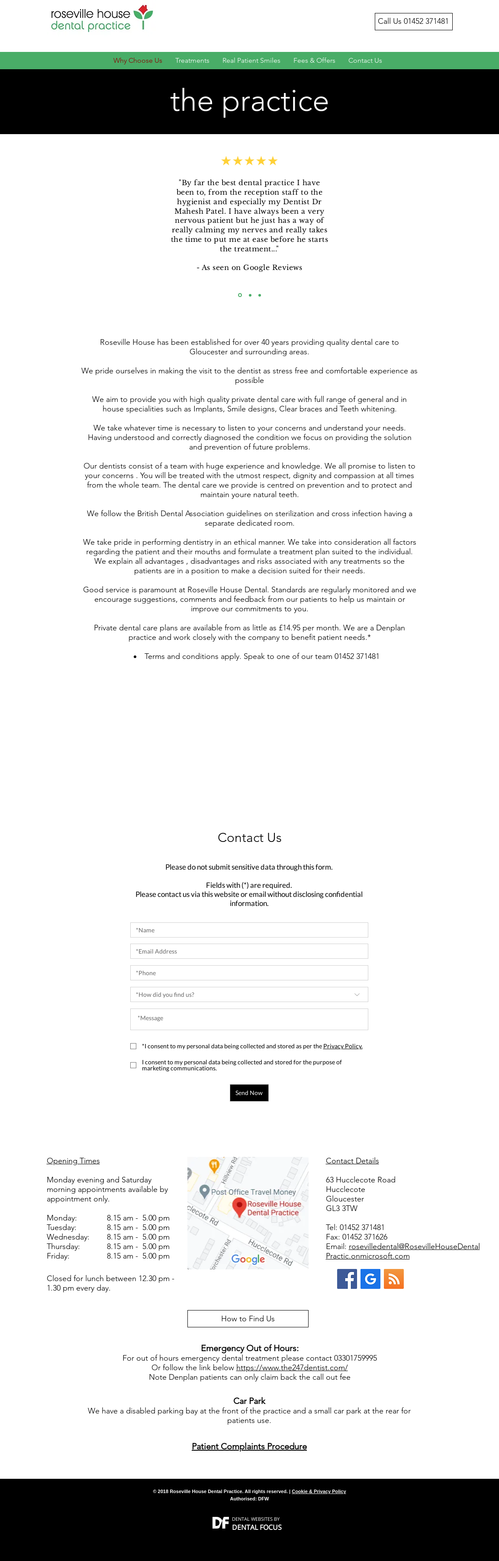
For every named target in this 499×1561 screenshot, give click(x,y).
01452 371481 (426, 21)
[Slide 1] (240, 295)
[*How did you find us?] (249, 994)
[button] (343, 1046)
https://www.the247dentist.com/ (292, 1367)
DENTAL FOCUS (257, 1527)
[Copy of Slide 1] (250, 295)
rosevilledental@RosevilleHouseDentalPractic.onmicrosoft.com (403, 1251)
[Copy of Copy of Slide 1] (259, 295)
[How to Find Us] (248, 1318)
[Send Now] (249, 1093)
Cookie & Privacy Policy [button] (319, 1491)
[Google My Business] (370, 1279)
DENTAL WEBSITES (252, 1519)
